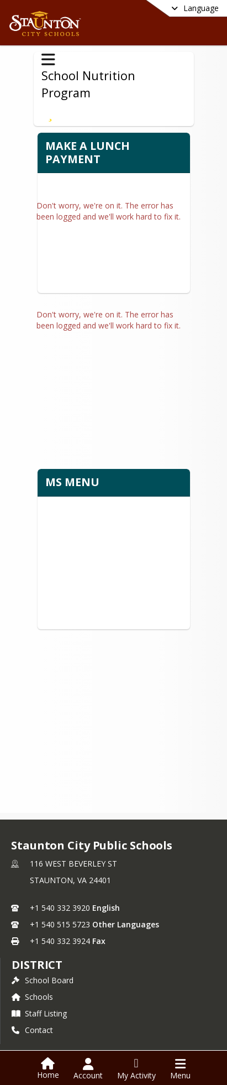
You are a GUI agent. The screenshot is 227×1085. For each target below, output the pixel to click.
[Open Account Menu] (88, 1069)
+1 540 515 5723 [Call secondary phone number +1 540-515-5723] (60, 911)
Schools (32, 983)
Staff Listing (39, 1000)
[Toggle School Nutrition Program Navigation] (48, 59)
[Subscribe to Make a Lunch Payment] (50, 114)
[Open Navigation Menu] (180, 1069)
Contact (32, 1016)
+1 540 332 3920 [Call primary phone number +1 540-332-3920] (60, 894)
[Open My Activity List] (136, 1069)
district (37, 951)
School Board (42, 967)
